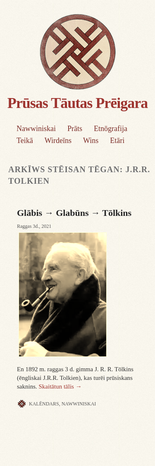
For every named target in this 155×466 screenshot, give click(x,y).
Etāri (117, 140)
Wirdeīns (58, 140)
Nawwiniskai (36, 128)
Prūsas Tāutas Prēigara (77, 103)
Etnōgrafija (110, 128)
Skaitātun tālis (60, 386)
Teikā (25, 140)
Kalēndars (44, 404)
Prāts (74, 128)
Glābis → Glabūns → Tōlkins (74, 213)
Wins (90, 140)
